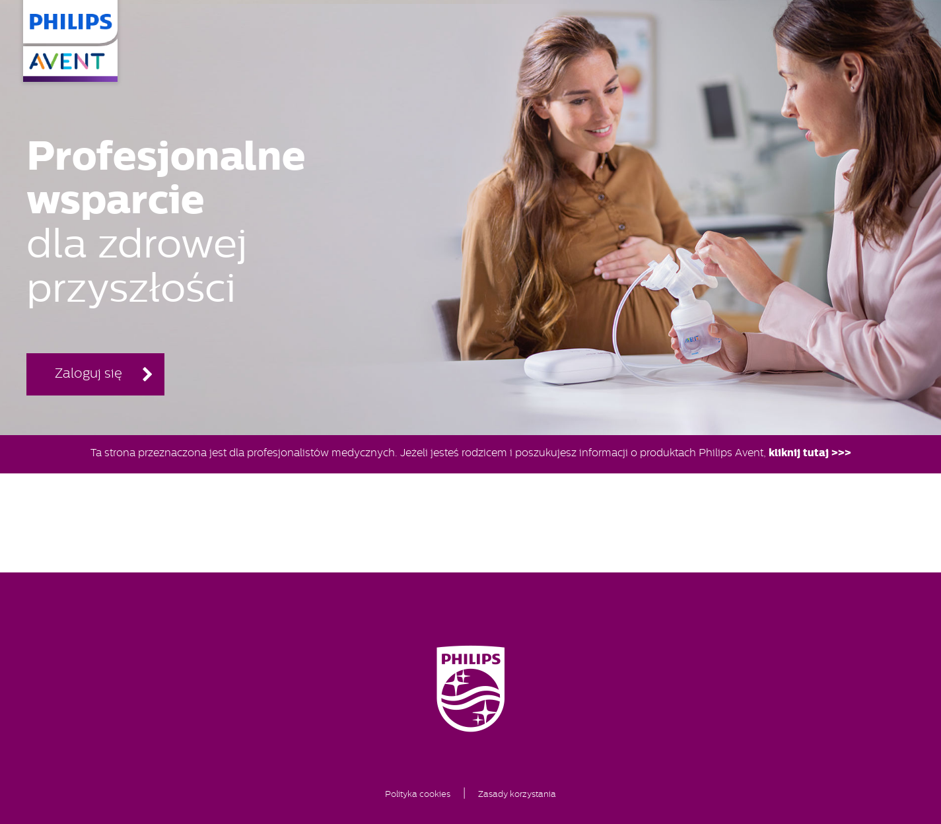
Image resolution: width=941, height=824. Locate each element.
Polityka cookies (417, 794)
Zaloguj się (88, 374)
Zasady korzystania (517, 794)
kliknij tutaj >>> (810, 453)
